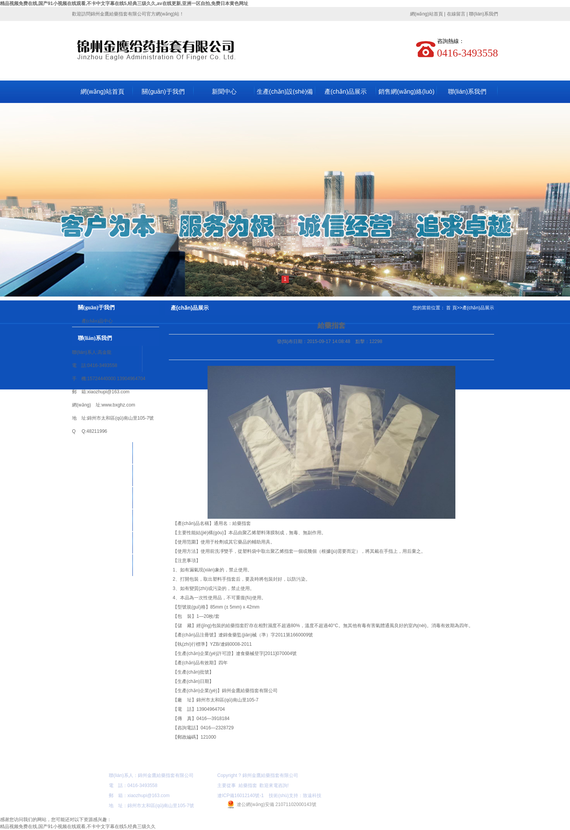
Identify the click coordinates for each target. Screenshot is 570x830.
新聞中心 (224, 91)
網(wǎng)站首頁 (426, 14)
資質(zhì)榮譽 (102, 542)
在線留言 (456, 14)
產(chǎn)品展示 (345, 91)
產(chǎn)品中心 (97, 321)
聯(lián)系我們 (483, 14)
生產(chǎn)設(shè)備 (285, 91)
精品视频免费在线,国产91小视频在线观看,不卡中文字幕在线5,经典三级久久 (78, 826)
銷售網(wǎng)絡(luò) (406, 91)
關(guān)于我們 (163, 91)
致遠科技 (312, 795)
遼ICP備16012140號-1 (240, 795)
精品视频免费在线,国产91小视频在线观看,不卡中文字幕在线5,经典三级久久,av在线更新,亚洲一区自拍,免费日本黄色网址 (124, 3)
